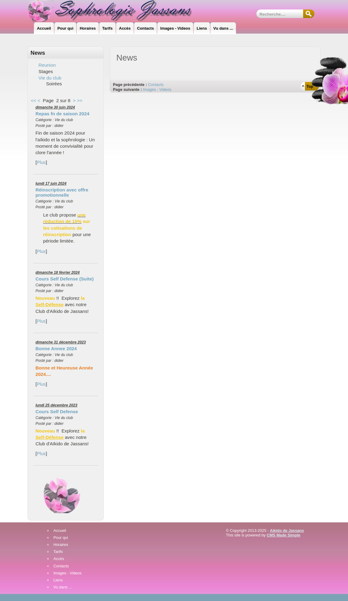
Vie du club (49, 77)
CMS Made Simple (283, 535)
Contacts (156, 84)
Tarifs (58, 552)
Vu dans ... (62, 587)
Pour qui (60, 538)
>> (79, 100)
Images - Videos (157, 89)
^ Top (307, 86)
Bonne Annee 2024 (56, 348)
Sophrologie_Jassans (114, 10)
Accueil (59, 531)
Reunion (47, 65)
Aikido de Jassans (287, 530)
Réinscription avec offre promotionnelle (61, 192)
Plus (41, 162)
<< (33, 100)
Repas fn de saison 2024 (62, 113)
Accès (58, 559)
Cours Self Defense (56, 411)
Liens (58, 580)
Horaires (60, 545)
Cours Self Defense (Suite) (64, 278)
